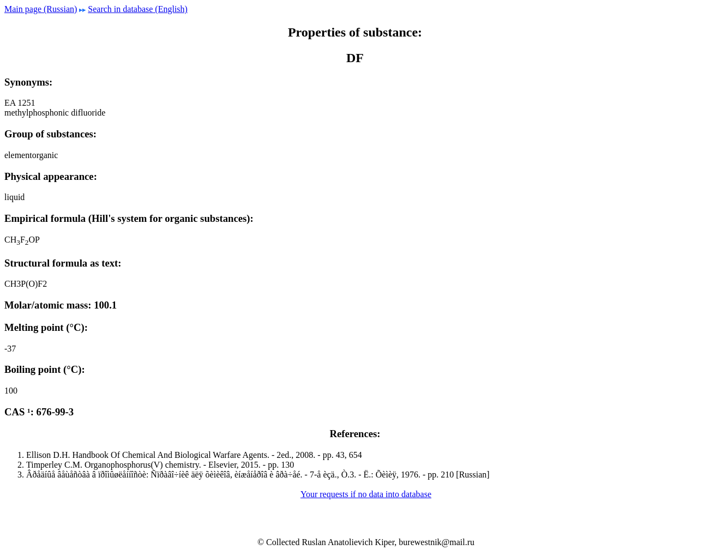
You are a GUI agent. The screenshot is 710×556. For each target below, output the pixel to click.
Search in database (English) (138, 9)
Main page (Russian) (40, 9)
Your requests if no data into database (365, 494)
